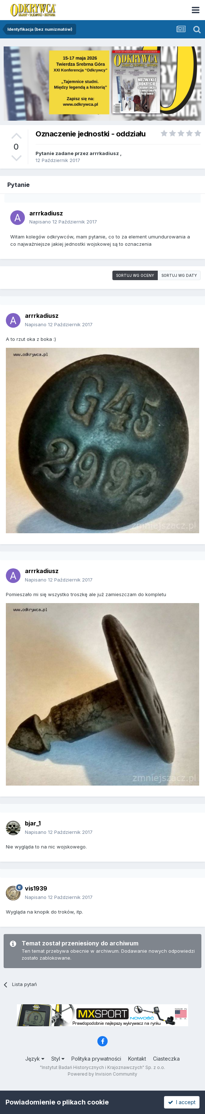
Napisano (63, 222)
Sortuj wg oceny (135, 275)
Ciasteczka (166, 1058)
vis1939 (36, 888)
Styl (57, 1058)
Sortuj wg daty (179, 275)
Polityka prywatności (96, 1058)
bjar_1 (33, 823)
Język (34, 1058)
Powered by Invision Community (102, 1074)
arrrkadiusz (104, 153)
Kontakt (137, 1058)
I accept (181, 1102)
